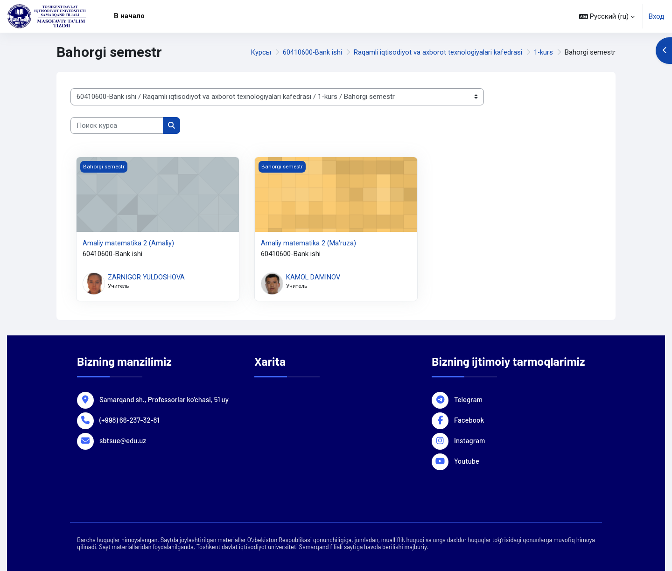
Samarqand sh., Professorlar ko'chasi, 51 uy (164, 398)
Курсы (260, 52)
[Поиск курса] (116, 125)
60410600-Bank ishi (312, 52)
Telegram (468, 398)
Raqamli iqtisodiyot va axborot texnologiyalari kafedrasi (437, 52)
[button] (607, 16)
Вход (657, 16)
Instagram (469, 439)
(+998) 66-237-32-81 (129, 419)
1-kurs (543, 52)
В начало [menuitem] (129, 16)
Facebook (469, 419)
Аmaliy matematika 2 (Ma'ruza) (308, 243)
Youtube (466, 460)
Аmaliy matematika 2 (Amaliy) (128, 243)
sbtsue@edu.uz (122, 439)
